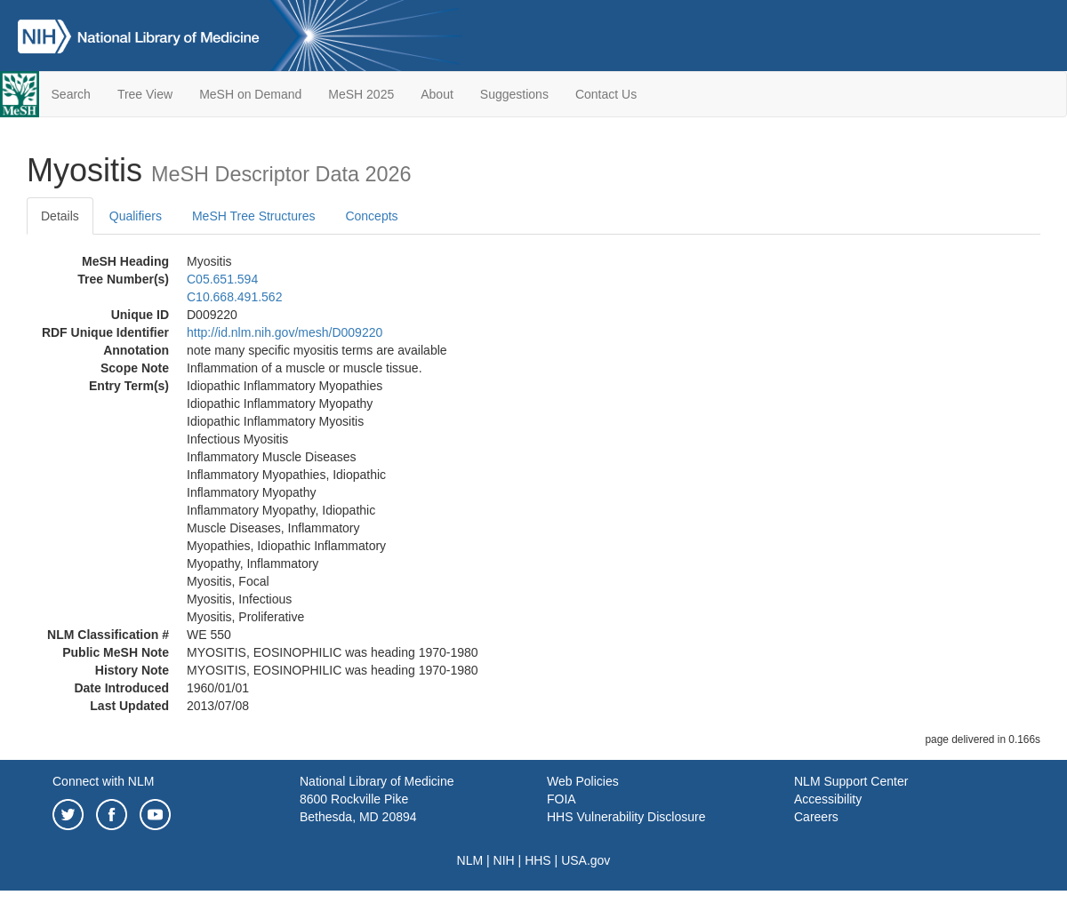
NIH (504, 860)
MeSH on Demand (250, 94)
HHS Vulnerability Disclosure (626, 817)
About (437, 94)
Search (71, 94)
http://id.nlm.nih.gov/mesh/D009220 (284, 332)
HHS (538, 860)
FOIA (561, 799)
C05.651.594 (222, 279)
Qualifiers (135, 216)
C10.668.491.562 (234, 297)
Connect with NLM (103, 781)
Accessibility (828, 799)
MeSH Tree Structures (254, 216)
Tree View (144, 94)
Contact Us (606, 94)
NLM (470, 860)
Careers (816, 817)
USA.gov (585, 860)
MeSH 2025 (361, 94)
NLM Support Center (851, 781)
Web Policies (583, 781)
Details (60, 216)
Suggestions (514, 94)
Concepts (371, 216)
